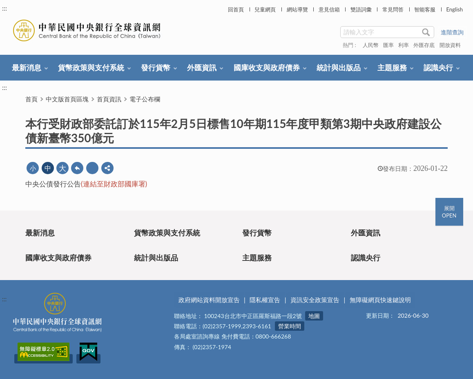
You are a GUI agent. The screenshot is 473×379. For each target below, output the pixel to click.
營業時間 (289, 326)
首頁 (31, 99)
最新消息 (26, 67)
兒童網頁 (265, 9)
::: (4, 8)
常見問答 (393, 9)
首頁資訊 (109, 99)
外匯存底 (424, 45)
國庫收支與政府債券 (267, 67)
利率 (403, 45)
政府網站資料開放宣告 (209, 299)
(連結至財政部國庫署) (114, 183)
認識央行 (438, 67)
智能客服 (424, 9)
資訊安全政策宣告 (314, 299)
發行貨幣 (155, 67)
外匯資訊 (201, 67)
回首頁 (236, 9)
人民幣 (371, 45)
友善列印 (92, 168)
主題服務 (392, 67)
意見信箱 (329, 9)
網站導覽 (297, 9)
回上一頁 (77, 168)
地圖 (314, 315)
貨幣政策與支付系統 (91, 67)
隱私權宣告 (265, 299)
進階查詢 (452, 32)
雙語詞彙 (361, 9)
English (454, 9)
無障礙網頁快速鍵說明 (380, 299)
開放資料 (450, 45)
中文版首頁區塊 (67, 99)
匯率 (388, 45)
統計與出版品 (339, 67)
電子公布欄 (144, 99)
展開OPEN (449, 212)
